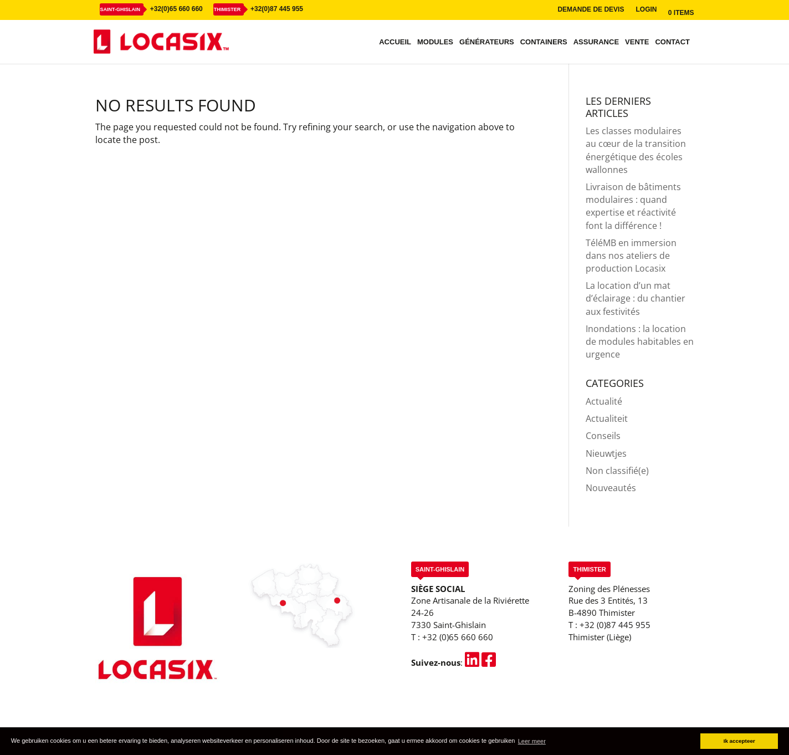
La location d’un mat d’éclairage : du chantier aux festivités (635, 298)
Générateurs (486, 42)
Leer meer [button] (532, 741)
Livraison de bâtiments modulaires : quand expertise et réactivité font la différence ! (633, 206)
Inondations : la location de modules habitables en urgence (640, 341)
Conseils (603, 436)
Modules (435, 42)
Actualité (604, 401)
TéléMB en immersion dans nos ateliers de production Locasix (631, 255)
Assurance (596, 42)
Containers (543, 42)
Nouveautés (611, 488)
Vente (637, 42)
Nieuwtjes (606, 453)
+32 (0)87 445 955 (615, 624)
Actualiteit (607, 418)
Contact (672, 42)
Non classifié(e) (617, 471)
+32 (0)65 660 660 (457, 636)
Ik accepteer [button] (739, 741)
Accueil (395, 42)
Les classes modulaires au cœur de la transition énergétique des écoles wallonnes (636, 150)
